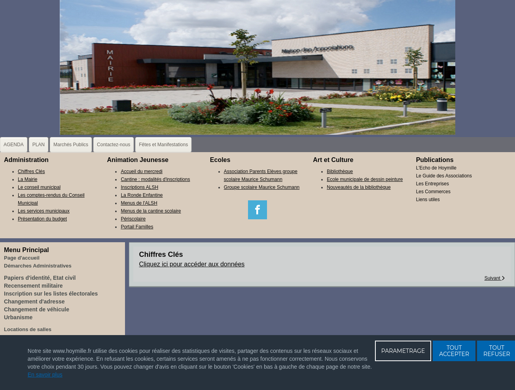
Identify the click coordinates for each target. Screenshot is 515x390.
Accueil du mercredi (141, 171)
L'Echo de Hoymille (436, 168)
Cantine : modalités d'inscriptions (155, 179)
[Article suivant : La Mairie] (495, 278)
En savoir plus (45, 374)
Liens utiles (428, 199)
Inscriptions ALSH (139, 187)
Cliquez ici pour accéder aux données (192, 264)
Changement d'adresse (34, 301)
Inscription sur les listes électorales (51, 293)
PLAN (38, 144)
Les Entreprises (432, 184)
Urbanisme (18, 317)
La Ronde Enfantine (142, 195)
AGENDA (14, 144)
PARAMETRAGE (403, 350)
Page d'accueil (22, 258)
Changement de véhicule (36, 309)
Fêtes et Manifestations (163, 144)
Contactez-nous (113, 144)
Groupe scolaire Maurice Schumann (261, 187)
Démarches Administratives (38, 266)
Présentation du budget (42, 219)
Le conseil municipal (39, 187)
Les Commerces (433, 191)
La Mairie (27, 179)
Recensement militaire (33, 286)
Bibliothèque (340, 171)
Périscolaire (133, 219)
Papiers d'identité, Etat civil (40, 278)
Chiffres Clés (31, 171)
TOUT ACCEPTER (454, 351)
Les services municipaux (44, 211)
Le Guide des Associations (444, 176)
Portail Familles (137, 227)
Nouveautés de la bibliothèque (358, 187)
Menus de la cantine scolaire (151, 211)
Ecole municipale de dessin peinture (365, 179)
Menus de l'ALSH (139, 203)
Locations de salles (27, 329)
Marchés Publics (70, 144)
